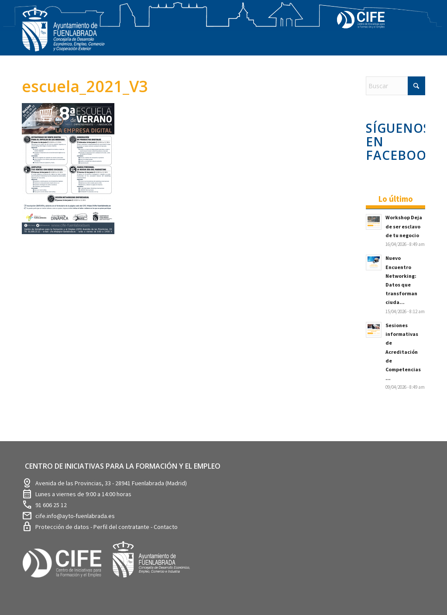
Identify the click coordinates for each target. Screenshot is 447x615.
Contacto (166, 527)
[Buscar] (395, 85)
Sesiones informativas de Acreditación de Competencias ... (403, 351)
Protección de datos (62, 527)
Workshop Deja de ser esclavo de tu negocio (403, 226)
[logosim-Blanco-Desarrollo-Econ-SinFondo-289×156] (63, 34)
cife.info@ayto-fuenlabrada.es (75, 516)
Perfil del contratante (122, 527)
